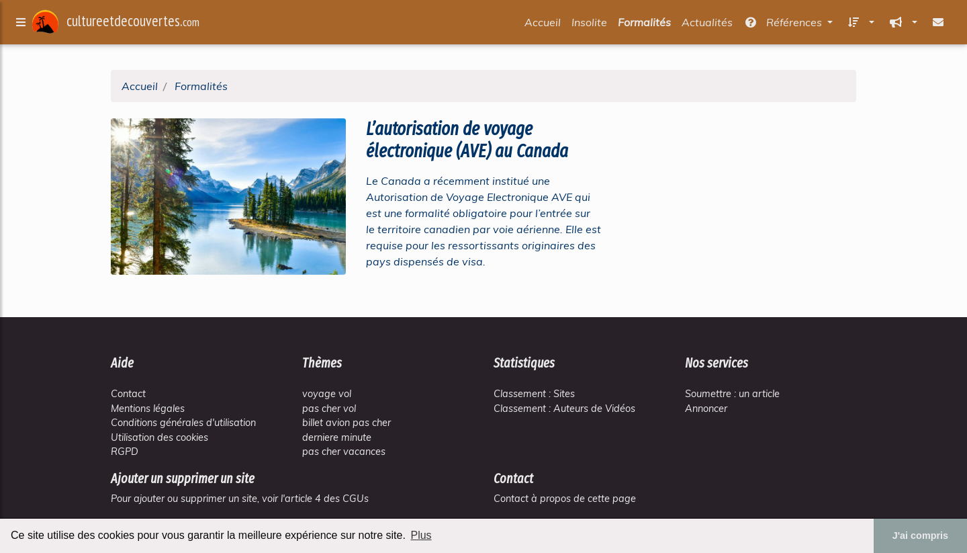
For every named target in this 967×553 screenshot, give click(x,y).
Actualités (707, 25)
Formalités (644, 25)
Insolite (589, 25)
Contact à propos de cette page (565, 499)
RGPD (124, 451)
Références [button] (784, 25)
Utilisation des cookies (159, 437)
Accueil (542, 25)
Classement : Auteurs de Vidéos (564, 408)
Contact (128, 394)
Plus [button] (420, 535)
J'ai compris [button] (920, 535)
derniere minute (336, 437)
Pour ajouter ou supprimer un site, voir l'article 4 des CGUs (240, 499)
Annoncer (706, 408)
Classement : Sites (534, 394)
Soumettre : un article (732, 394)
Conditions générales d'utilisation (183, 423)
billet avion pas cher (346, 423)
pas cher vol (329, 408)
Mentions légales (148, 408)
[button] (859, 24)
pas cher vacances (343, 451)
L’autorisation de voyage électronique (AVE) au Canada (467, 140)
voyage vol (326, 394)
